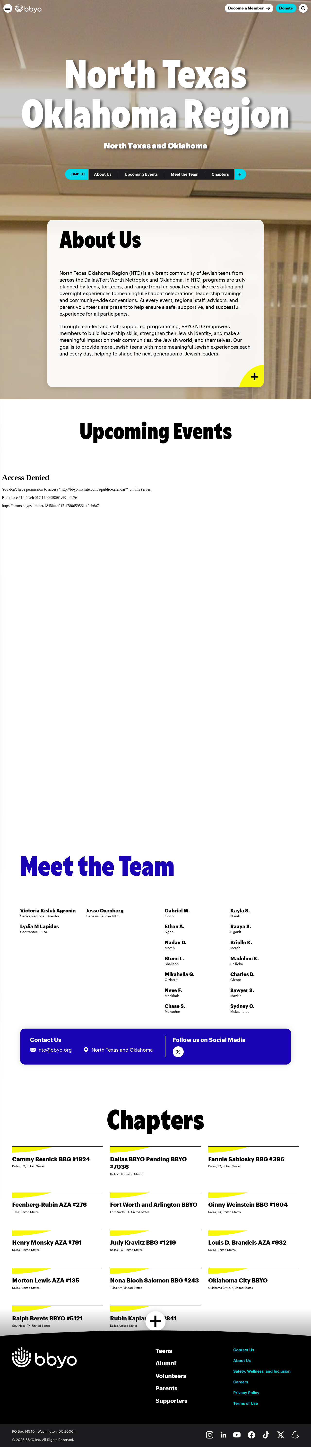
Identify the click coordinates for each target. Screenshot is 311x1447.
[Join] (249, 8)
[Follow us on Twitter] (178, 1051)
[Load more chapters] (156, 1321)
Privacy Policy (246, 1392)
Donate (286, 8)
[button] (7, 8)
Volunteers (171, 1375)
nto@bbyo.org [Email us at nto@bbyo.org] (55, 1050)
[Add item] (240, 174)
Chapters (220, 174)
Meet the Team (185, 174)
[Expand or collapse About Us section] (251, 376)
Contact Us (243, 1349)
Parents (166, 1388)
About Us (103, 174)
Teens (164, 1350)
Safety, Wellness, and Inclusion (262, 1371)
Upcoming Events (141, 174)
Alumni (166, 1363)
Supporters (171, 1400)
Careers (240, 1381)
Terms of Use (245, 1403)
